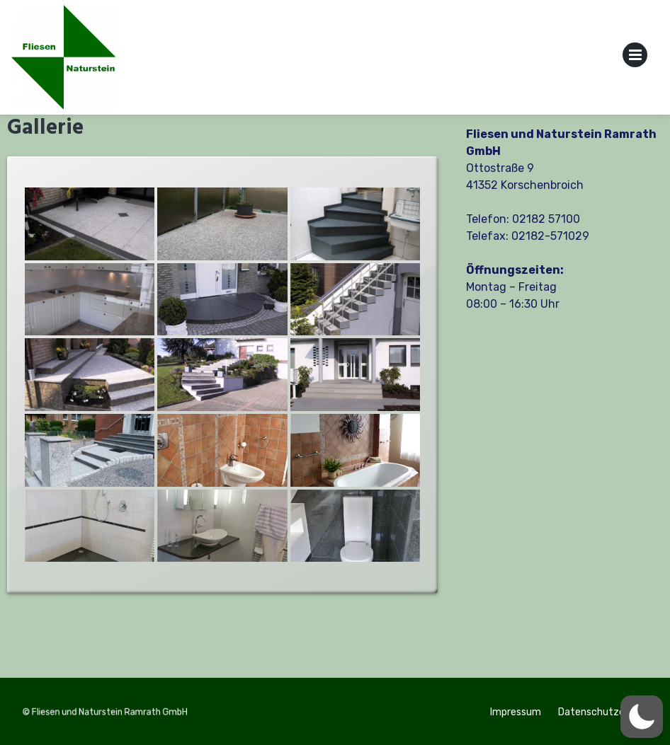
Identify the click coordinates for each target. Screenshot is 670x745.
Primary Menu (635, 57)
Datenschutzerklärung (610, 712)
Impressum (515, 712)
